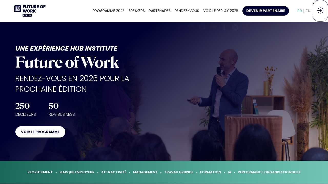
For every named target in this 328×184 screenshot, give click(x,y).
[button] (265, 11)
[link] (109, 11)
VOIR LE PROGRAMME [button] (40, 131)
